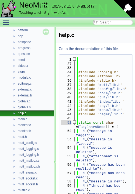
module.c (24, 77)
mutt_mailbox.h (29, 166)
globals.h (24, 107)
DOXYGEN (74, 10)
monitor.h (24, 131)
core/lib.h (109, 93)
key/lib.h (108, 105)
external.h (25, 95)
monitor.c (24, 125)
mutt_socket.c (28, 178)
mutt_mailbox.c (29, 160)
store (21, 72)
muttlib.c (24, 190)
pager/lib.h (111, 114)
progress (24, 48)
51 (66, 122)
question (24, 54)
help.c (22, 113)
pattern (23, 30)
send (21, 60)
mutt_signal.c (27, 172)
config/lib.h (112, 88)
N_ (85, 131)
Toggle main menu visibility (7, 20)
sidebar (23, 66)
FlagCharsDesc (91, 126)
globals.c (24, 101)
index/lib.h (111, 101)
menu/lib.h (109, 110)
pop (20, 36)
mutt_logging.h (28, 155)
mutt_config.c (27, 143)
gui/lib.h (108, 97)
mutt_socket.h (28, 184)
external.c (25, 89)
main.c (22, 119)
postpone (24, 42)
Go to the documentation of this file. (89, 49)
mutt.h (22, 137)
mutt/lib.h (109, 84)
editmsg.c (25, 83)
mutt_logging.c (28, 149)
